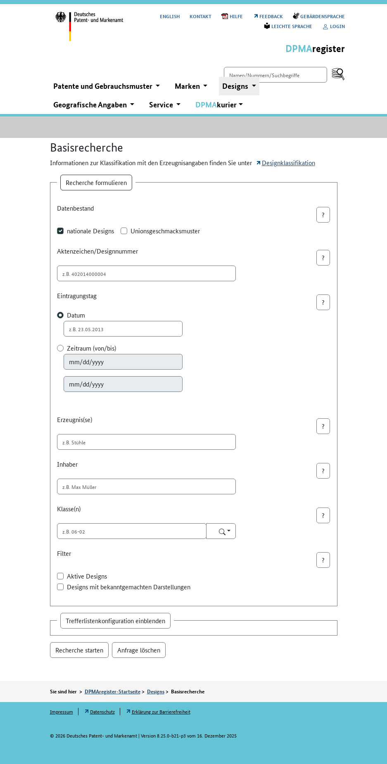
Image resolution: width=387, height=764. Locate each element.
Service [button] (162, 104)
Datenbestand (75, 208)
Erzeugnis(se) (74, 419)
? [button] (323, 214)
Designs (155, 691)
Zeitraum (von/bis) (91, 348)
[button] (219, 104)
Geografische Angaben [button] (90, 104)
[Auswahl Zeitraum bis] (123, 384)
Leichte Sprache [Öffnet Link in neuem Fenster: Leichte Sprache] (291, 25)
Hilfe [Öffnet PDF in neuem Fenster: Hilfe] (236, 15)
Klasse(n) (69, 508)
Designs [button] (236, 86)
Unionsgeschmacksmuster (165, 230)
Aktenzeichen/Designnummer (97, 251)
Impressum (61, 711)
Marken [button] (188, 86)
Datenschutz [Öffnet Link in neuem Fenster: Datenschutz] (102, 711)
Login (333, 25)
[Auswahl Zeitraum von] (123, 362)
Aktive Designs (87, 576)
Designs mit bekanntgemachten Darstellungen (128, 586)
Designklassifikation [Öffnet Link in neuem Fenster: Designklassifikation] (288, 162)
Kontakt (200, 15)
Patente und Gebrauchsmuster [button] (103, 86)
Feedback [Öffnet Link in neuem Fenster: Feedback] (271, 15)
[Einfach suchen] (275, 75)
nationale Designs (90, 230)
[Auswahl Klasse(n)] (221, 531)
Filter (64, 553)
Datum (76, 315)
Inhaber (67, 464)
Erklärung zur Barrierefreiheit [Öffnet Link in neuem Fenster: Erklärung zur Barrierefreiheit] (161, 711)
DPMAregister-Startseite (112, 691)
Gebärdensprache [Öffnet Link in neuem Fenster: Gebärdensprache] (322, 15)
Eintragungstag (77, 295)
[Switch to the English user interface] (170, 15)
